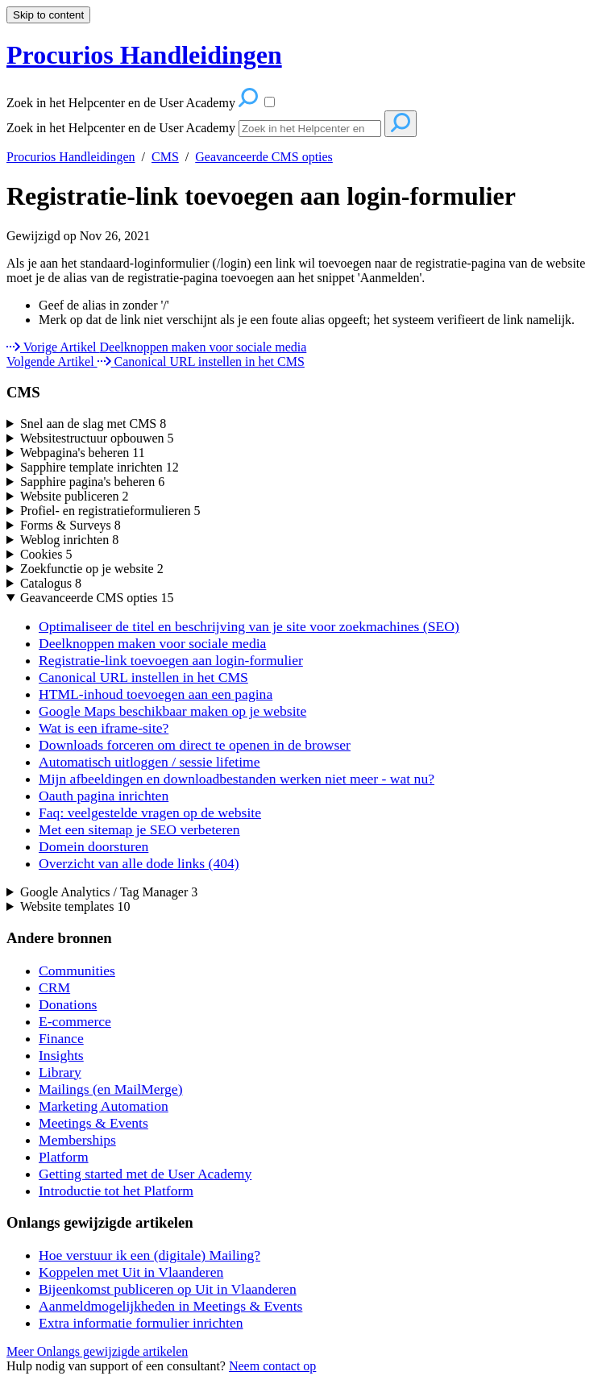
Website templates (75, 906)
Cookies (46, 554)
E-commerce (75, 1021)
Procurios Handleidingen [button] (144, 54)
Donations (68, 1004)
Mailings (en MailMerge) (111, 1089)
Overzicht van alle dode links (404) (139, 863)
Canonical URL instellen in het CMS (143, 677)
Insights (61, 1055)
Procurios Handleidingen (70, 157)
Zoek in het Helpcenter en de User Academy (120, 128)
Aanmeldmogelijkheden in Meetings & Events (170, 1306)
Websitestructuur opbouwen (97, 438)
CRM (54, 987)
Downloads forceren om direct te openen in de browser (195, 745)
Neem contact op (272, 1366)
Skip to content (48, 15)
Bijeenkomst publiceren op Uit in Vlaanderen (168, 1289)
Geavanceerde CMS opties (264, 157)
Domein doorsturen (93, 846)
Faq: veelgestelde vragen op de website (150, 812)
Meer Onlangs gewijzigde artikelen (97, 1351)
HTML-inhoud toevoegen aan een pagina (155, 694)
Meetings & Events (93, 1123)
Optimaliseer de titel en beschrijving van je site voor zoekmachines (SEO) (249, 626)
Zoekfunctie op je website (92, 569)
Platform (64, 1157)
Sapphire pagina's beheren (92, 481)
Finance (61, 1038)
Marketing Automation (103, 1106)
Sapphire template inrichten (99, 467)
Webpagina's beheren (82, 452)
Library (60, 1072)
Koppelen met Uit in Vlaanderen (131, 1272)
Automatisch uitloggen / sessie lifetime (149, 762)
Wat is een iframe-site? (103, 728)
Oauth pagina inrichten (103, 796)
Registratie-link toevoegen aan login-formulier (261, 195)
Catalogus (50, 583)
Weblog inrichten (69, 540)
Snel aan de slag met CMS (93, 423)
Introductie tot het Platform (116, 1191)
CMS (165, 157)
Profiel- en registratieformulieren (110, 511)
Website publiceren (74, 496)
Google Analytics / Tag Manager (108, 892)
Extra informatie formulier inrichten (141, 1323)
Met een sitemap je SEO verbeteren (139, 829)
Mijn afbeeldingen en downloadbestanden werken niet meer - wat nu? (236, 779)
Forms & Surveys (70, 525)
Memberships (77, 1140)
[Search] (310, 128)
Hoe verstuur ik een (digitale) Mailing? (149, 1255)
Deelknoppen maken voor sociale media (152, 643)
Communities (77, 970)
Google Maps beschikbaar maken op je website (172, 711)
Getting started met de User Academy (145, 1174)
